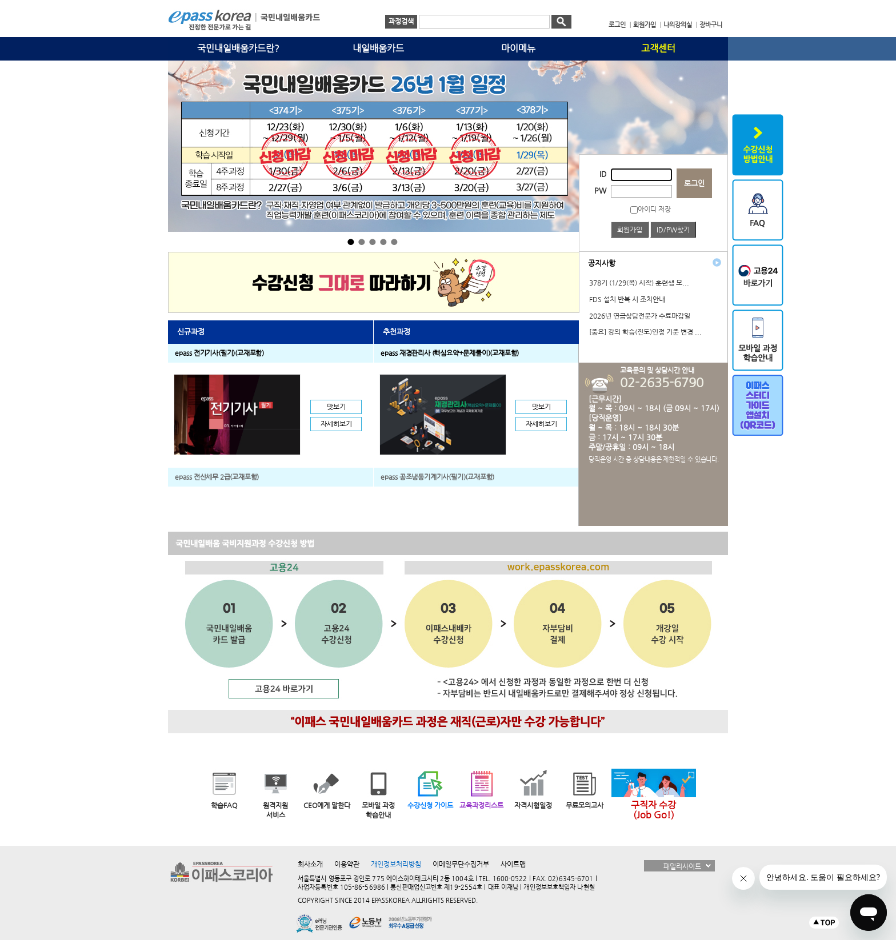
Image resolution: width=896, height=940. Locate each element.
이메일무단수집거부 (461, 864)
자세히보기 (336, 424)
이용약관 (346, 864)
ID (602, 174)
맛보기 (336, 407)
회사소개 (310, 864)
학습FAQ (224, 805)
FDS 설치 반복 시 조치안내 (627, 299)
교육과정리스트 (481, 805)
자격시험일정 (533, 805)
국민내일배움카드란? (238, 48)
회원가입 (629, 230)
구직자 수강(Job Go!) (653, 810)
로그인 (694, 183)
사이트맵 (513, 864)
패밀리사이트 (682, 866)
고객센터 (658, 48)
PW (600, 190)
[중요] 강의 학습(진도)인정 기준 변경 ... (645, 332)
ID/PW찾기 (673, 230)
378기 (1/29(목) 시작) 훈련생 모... (639, 283)
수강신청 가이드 (430, 805)
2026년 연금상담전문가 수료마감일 (639, 316)
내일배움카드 (378, 48)
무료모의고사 (584, 805)
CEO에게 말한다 (326, 805)
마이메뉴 (518, 48)
